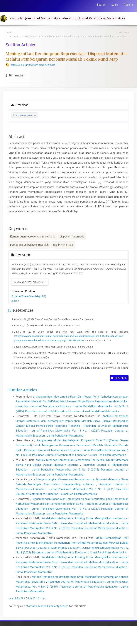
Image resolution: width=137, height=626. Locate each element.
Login (114, 4)
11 (37, 598)
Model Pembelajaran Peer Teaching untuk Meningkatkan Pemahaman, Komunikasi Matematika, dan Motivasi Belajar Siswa (72, 542)
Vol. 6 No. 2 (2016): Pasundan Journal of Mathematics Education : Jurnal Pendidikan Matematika (61, 36)
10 (34, 598)
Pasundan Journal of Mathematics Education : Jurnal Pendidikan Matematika (67, 18)
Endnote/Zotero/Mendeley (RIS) (28, 296)
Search (101, 4)
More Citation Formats (29, 281)
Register (129, 4)
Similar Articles (23, 390)
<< (10, 598)
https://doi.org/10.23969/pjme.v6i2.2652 (33, 65)
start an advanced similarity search (47, 606)
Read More (119, 378)
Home (9, 32)
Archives (124, 32)
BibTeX (15, 300)
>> (43, 598)
